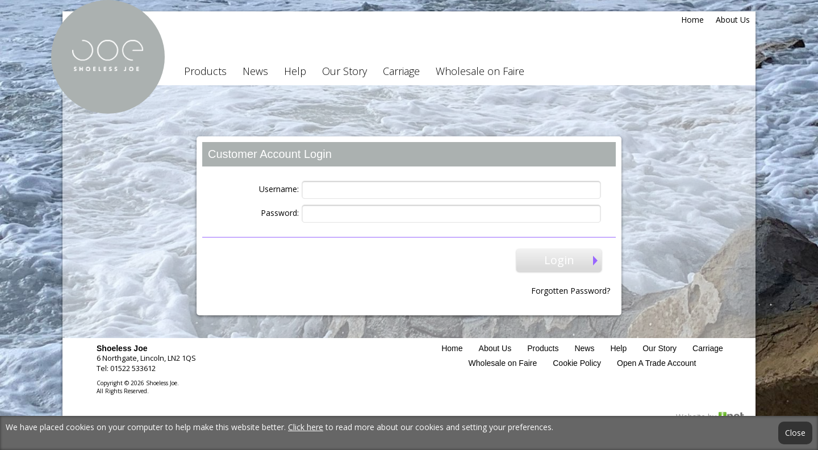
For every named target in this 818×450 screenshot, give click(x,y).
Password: (280, 212)
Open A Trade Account (656, 363)
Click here (305, 427)
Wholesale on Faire (480, 71)
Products (205, 71)
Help (295, 71)
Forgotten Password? (570, 290)
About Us (733, 19)
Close (795, 432)
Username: (279, 189)
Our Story (344, 71)
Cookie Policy (577, 363)
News (255, 71)
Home (692, 19)
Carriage (401, 71)
